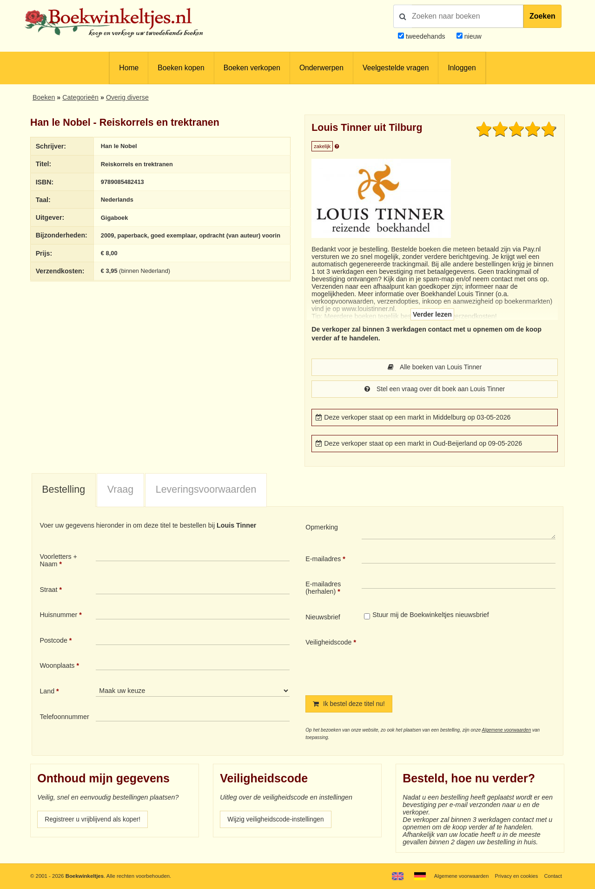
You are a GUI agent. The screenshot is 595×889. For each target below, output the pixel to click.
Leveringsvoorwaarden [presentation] (206, 490)
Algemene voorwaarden (506, 731)
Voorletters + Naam (58, 561)
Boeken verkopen (252, 68)
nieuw (472, 36)
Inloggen (462, 68)
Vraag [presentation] (120, 490)
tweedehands (425, 36)
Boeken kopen (181, 68)
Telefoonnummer (64, 717)
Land (47, 692)
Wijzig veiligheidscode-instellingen (277, 821)
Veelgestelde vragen (396, 68)
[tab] (64, 491)
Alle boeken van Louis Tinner (434, 367)
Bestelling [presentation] (63, 490)
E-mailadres (323, 559)
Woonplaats (57, 666)
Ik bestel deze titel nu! (350, 705)
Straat (48, 590)
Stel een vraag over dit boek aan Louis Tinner (435, 390)
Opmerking (321, 528)
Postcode (53, 641)
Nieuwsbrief (322, 618)
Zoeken (542, 16)
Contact (553, 876)
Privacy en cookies (515, 876)
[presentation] (439, 660)
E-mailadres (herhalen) (323, 588)
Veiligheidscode (328, 643)
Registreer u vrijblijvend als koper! (94, 821)
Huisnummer (58, 615)
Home (129, 68)
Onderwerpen (321, 68)
